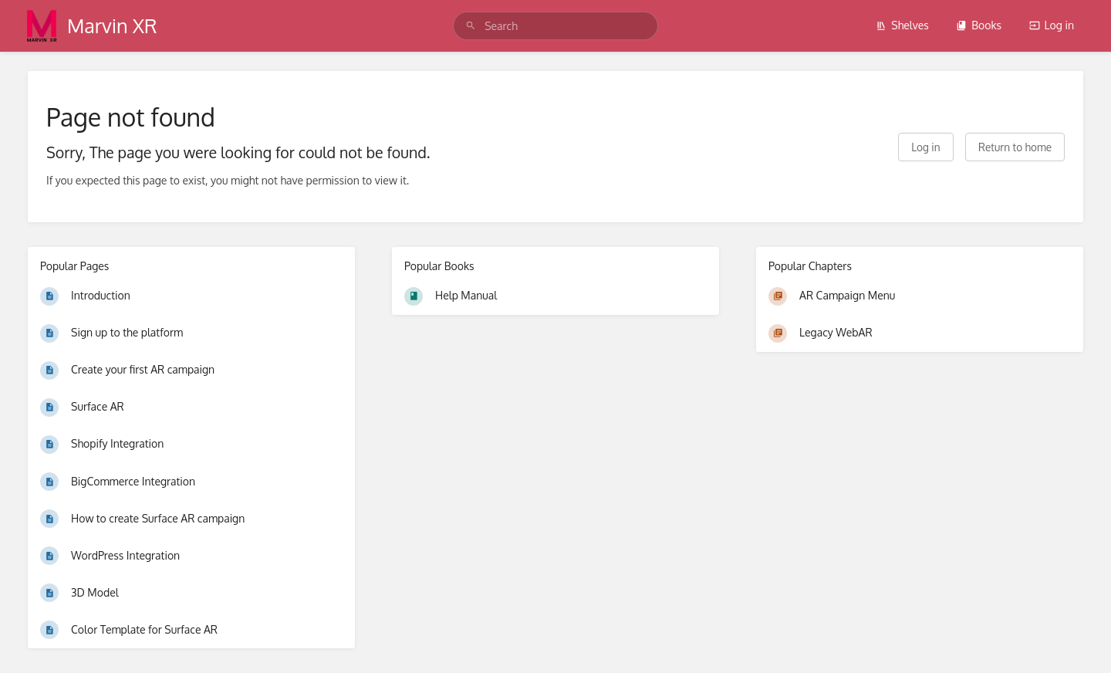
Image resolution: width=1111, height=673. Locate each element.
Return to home (1015, 147)
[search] (555, 26)
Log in (1051, 25)
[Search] (470, 25)
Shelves (902, 25)
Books (978, 25)
